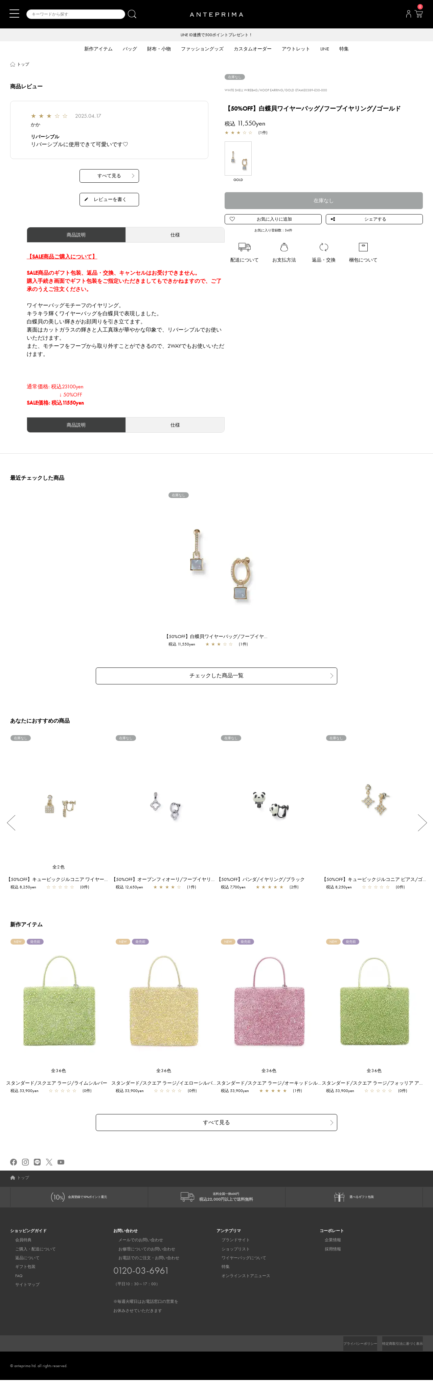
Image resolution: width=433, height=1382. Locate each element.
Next (422, 821)
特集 (220, 1269)
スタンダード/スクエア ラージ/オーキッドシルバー (275, 1082)
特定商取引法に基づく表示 (398, 1345)
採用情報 (328, 1251)
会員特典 (18, 1242)
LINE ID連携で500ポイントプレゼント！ (217, 35)
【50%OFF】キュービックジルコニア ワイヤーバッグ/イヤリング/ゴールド (89, 878)
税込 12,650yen (132, 885)
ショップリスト (230, 1251)
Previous (10, 821)
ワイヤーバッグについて (238, 1260)
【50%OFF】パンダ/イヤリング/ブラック (264, 878)
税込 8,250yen (27, 885)
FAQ (14, 1278)
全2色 (58, 865)
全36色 (59, 1069)
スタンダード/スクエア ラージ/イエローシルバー (168, 1082)
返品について (22, 1260)
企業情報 (328, 1242)
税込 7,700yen (236, 885)
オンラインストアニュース (240, 1278)
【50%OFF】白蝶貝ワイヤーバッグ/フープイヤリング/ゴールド (235, 637)
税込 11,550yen (185, 645)
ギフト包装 (20, 1269)
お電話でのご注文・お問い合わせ (145, 1286)
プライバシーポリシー (348, 1345)
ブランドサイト (230, 1242)
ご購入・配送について (30, 1251)
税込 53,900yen (28, 1089)
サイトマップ (22, 1286)
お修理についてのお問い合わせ (141, 1251)
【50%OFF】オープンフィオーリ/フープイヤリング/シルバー (180, 878)
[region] (216, 557)
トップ (23, 65)
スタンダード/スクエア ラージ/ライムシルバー (60, 1082)
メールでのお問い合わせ (135, 1242)
